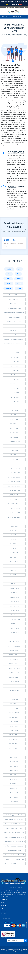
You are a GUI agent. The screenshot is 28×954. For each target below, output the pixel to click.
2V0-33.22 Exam (14, 592)
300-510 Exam (14, 415)
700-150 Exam (14, 459)
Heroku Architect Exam (14, 317)
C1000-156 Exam (14, 361)
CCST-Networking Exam (14, 441)
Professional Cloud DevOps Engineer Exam (15, 855)
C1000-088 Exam (14, 357)
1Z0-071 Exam (14, 704)
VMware (19, 278)
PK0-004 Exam (14, 806)
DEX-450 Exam (14, 304)
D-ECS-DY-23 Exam (14, 641)
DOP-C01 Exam (14, 548)
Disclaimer (3, 911)
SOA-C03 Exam (14, 539)
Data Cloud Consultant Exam (14, 321)
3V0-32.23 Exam (14, 624)
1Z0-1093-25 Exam (14, 735)
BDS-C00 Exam (14, 552)
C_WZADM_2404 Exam (14, 517)
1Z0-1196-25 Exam (14, 744)
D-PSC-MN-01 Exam (14, 690)
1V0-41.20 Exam (14, 615)
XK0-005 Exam (14, 801)
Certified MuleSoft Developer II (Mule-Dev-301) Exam (15, 312)
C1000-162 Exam (14, 352)
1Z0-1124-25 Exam (14, 748)
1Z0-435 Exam (14, 730)
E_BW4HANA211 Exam (14, 486)
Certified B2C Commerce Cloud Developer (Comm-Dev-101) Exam (15, 339)
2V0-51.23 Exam (14, 584)
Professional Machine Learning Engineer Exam (15, 832)
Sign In (9, 7)
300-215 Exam (14, 455)
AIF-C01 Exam (14, 535)
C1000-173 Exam (14, 379)
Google (19, 288)
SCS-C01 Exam (14, 530)
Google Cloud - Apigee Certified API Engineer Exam (15, 815)
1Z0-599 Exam (14, 708)
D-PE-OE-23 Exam (14, 650)
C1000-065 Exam (14, 397)
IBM (7, 16)
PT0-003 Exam (14, 766)
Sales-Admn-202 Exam (14, 299)
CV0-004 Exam (14, 761)
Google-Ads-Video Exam (14, 850)
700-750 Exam (14, 446)
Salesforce (9, 269)
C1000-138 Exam (14, 401)
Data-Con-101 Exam (14, 326)
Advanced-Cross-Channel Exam (14, 335)
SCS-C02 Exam (14, 557)
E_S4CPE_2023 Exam (14, 499)
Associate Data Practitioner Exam (14, 819)
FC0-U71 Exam (14, 779)
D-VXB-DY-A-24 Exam (14, 686)
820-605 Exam (14, 432)
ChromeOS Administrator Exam (14, 828)
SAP (18, 274)
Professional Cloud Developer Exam (14, 859)
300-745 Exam (14, 450)
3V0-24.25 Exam (14, 588)
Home (2, 16)
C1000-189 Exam (14, 392)
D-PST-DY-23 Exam (14, 664)
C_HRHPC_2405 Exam (14, 477)
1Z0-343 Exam (14, 721)
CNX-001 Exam (14, 784)
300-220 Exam (14, 419)
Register (17, 7)
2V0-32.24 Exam (14, 597)
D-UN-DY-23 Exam (14, 681)
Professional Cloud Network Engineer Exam (15, 864)
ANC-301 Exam (14, 330)
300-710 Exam (14, 410)
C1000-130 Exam (14, 384)
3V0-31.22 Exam (14, 601)
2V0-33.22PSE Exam (14, 619)
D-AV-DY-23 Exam (14, 659)
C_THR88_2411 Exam (14, 495)
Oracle (19, 283)
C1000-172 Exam (14, 375)
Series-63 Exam (14, 726)
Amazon (8, 278)
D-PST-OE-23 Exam (14, 655)
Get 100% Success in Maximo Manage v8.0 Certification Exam (16, 152)
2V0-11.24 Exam (14, 606)
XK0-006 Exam (14, 797)
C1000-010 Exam (14, 370)
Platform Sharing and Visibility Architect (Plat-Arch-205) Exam (15, 344)
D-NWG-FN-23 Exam (14, 668)
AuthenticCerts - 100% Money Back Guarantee (16, 187)
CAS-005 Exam (14, 788)
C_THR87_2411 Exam (14, 508)
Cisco (9, 274)
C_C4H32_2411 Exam (14, 481)
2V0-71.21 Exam (14, 628)
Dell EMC (8, 283)
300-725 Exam (14, 428)
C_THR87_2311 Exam (14, 468)
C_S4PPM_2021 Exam (14, 504)
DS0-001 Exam (14, 775)
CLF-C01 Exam (14, 566)
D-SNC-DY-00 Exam (14, 677)
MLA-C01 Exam (14, 526)
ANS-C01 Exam (14, 575)
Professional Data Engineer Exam (14, 846)
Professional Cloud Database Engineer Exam (15, 824)
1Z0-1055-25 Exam (14, 712)
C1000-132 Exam (10, 240)
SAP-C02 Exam (14, 570)
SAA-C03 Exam (14, 544)
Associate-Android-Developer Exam (14, 837)
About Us (3, 902)
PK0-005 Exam (14, 770)
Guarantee (3, 905)
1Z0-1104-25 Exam (14, 739)
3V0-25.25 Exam (14, 610)
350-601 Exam (14, 437)
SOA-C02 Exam (14, 561)
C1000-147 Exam (14, 366)
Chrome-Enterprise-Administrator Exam (14, 841)
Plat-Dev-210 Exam (14, 295)
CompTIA (8, 288)
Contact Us (3, 913)
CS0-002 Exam (14, 792)
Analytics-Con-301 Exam (14, 308)
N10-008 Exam (14, 757)
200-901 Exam (14, 424)
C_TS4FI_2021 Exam (14, 490)
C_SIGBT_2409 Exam (14, 512)
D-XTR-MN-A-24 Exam (14, 646)
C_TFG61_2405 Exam (14, 472)
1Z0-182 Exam (14, 699)
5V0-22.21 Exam (14, 632)
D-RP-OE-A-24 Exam (14, 672)
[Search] (15, 940)
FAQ (2, 908)
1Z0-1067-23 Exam (14, 717)
